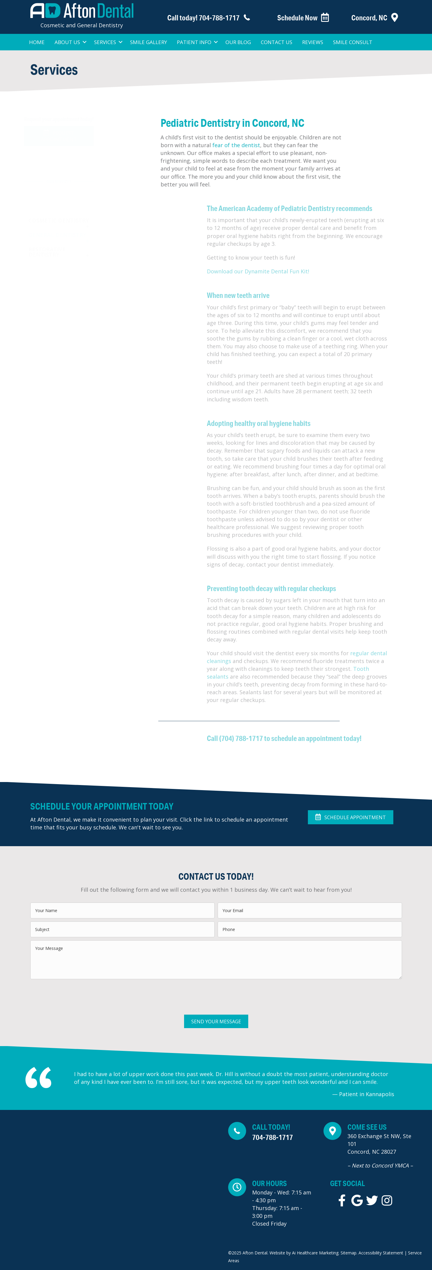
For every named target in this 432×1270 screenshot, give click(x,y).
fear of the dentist (251, 145)
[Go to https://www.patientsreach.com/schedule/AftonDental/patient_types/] (296, 18)
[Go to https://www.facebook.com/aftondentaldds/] (342, 1200)
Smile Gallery (148, 42)
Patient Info (194, 42)
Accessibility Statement (380, 1253)
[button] (59, 136)
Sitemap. (349, 1253)
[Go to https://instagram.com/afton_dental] (387, 1200)
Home (37, 42)
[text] (122, 910)
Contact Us (276, 42)
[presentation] (75, 994)
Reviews (312, 42)
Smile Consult (352, 42)
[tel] (310, 929)
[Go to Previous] (63, 1083)
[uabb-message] (216, 959)
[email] (310, 910)
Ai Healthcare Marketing (315, 1253)
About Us (67, 42)
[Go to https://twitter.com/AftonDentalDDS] (372, 1200)
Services (105, 42)
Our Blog (238, 42)
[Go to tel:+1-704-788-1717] (198, 18)
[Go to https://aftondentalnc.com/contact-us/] (370, 18)
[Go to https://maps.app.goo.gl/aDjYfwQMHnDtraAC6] (374, 1147)
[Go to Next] (405, 1083)
